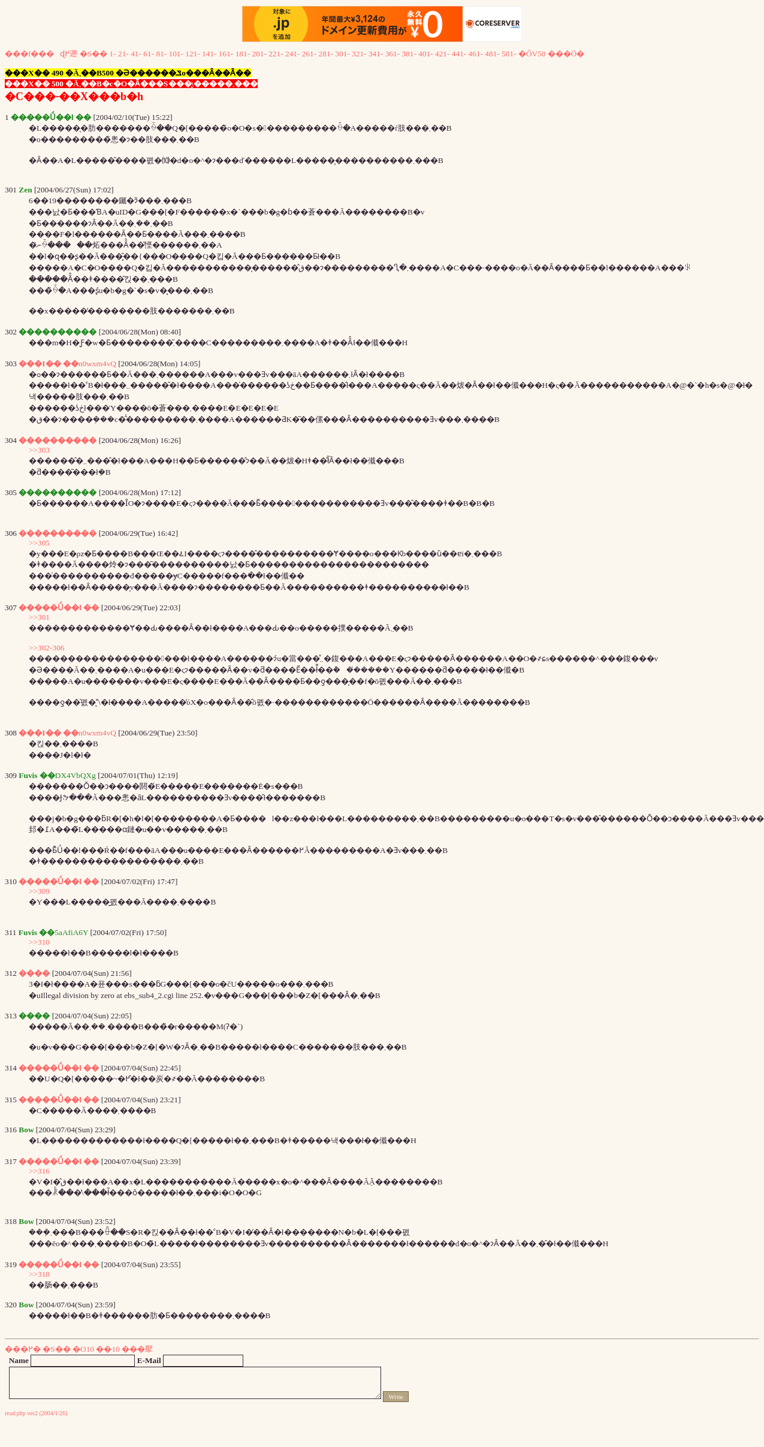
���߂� (23, 1348)
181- (242, 53)
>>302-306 (46, 647)
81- (161, 53)
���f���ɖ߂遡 (41, 53)
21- (123, 53)
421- (442, 53)
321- (359, 53)
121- (192, 53)
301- (342, 53)
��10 (107, 1348)
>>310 (39, 941)
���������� (57, 440)
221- (275, 53)
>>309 (39, 891)
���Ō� (566, 53)
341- (376, 53)
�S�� (93, 53)
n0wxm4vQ (97, 363)
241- (292, 53)
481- (492, 53)
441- (459, 53)
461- (476, 53)
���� (34, 973)
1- (113, 53)
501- (509, 53)
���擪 (137, 1348)
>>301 (39, 617)
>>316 (39, 1170)
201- (259, 53)
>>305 (39, 542)
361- (392, 53)
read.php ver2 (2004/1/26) (36, 1413)
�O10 (83, 1348)
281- (326, 53)
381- (408, 53)
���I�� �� (48, 363)
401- (425, 53)
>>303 (39, 449)
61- (148, 53)
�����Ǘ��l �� (59, 607)
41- (136, 53)
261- (309, 53)
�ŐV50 (532, 53)
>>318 (39, 1274)
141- (209, 53)
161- (226, 53)
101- (176, 53)
